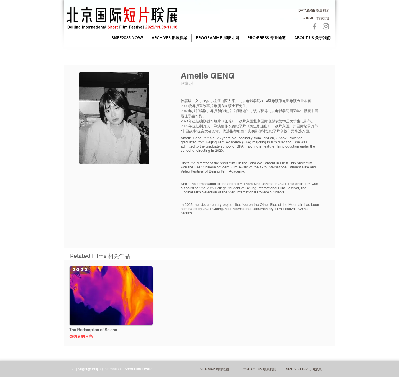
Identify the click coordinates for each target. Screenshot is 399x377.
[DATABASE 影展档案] (314, 10)
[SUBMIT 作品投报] (315, 18)
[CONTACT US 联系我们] (259, 369)
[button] (169, 38)
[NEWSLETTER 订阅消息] (303, 369)
